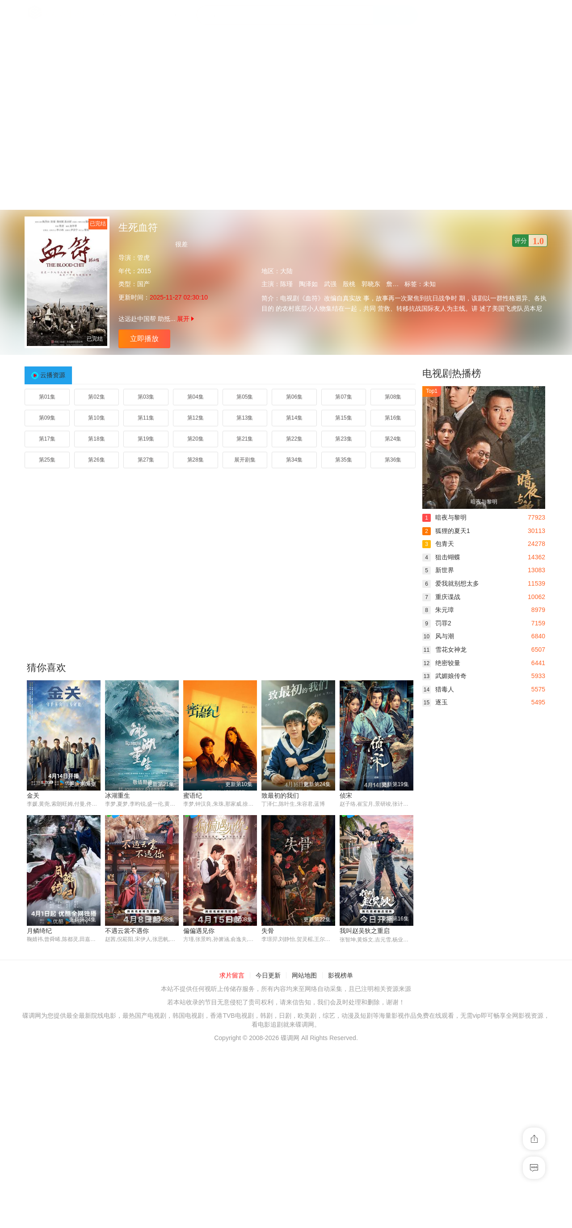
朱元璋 (438, 609)
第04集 (195, 397)
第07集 (343, 397)
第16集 (393, 418)
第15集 (343, 418)
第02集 (96, 397)
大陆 (286, 271)
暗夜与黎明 (444, 517)
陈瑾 (286, 283)
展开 (185, 318)
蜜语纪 (192, 795)
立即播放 (144, 338)
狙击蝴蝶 (441, 557)
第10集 (96, 418)
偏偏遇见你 (198, 930)
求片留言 (231, 975)
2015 (144, 271)
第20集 (195, 439)
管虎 (143, 257)
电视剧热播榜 (451, 373)
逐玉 (435, 702)
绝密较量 (441, 662)
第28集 (195, 460)
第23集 (343, 439)
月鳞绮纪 (39, 930)
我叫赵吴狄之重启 (365, 930)
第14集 (294, 418)
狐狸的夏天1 (446, 530)
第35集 (343, 460)
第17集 (47, 439)
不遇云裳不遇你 (127, 930)
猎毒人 (438, 689)
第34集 (294, 460)
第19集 (146, 439)
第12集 (195, 418)
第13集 (244, 418)
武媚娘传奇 (444, 675)
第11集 (146, 418)
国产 (143, 283)
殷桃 (349, 283)
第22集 (294, 439)
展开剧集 (245, 460)
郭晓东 (371, 283)
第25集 (47, 460)
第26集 (96, 460)
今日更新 (268, 975)
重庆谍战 (441, 596)
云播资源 (52, 375)
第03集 (146, 397)
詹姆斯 (395, 283)
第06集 (294, 397)
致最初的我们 (280, 795)
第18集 (96, 439)
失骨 (267, 930)
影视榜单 (340, 975)
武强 (330, 283)
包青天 (438, 543)
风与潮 (438, 636)
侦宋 (346, 795)
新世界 (438, 570)
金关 (33, 795)
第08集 (393, 397)
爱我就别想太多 (450, 583)
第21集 (244, 439)
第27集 (146, 460)
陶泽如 (308, 283)
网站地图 (304, 975)
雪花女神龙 (444, 649)
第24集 (393, 439)
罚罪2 (436, 623)
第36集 (393, 460)
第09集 (47, 418)
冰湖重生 (117, 795)
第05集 (244, 397)
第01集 (47, 397)
